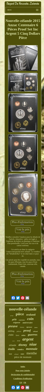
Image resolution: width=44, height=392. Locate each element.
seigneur (16, 322)
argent (27, 339)
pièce (20, 314)
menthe (32, 353)
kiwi (17, 335)
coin (30, 319)
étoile (11, 349)
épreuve (29, 327)
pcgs (18, 340)
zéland (16, 354)
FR (25, 383)
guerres (32, 334)
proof (27, 330)
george (11, 315)
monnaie (32, 349)
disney (22, 344)
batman (22, 327)
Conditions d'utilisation (22, 379)
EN (21, 383)
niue (33, 344)
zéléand (35, 331)
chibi (10, 334)
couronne (22, 320)
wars (13, 341)
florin (36, 327)
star (10, 354)
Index (23, 367)
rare (22, 354)
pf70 (14, 319)
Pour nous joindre (23, 371)
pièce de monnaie (22, 357)
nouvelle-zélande (23, 309)
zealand (30, 314)
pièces (19, 331)
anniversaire (28, 323)
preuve (13, 326)
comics (20, 349)
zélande (12, 345)
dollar (23, 335)
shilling (11, 331)
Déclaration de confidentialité (23, 375)
